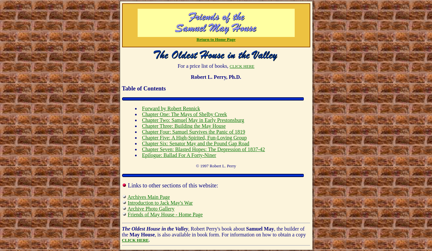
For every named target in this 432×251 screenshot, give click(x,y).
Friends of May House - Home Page (165, 214)
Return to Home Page (215, 39)
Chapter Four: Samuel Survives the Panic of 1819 (193, 132)
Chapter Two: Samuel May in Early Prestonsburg (193, 120)
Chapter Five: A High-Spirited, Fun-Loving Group (194, 137)
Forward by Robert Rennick (171, 108)
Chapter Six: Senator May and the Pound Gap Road (196, 143)
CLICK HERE (242, 66)
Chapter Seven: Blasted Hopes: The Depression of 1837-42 (203, 149)
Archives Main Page (149, 197)
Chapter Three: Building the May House (184, 126)
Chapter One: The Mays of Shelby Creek (184, 114)
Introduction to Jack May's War (160, 203)
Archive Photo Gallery (151, 208)
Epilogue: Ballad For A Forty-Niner (179, 155)
